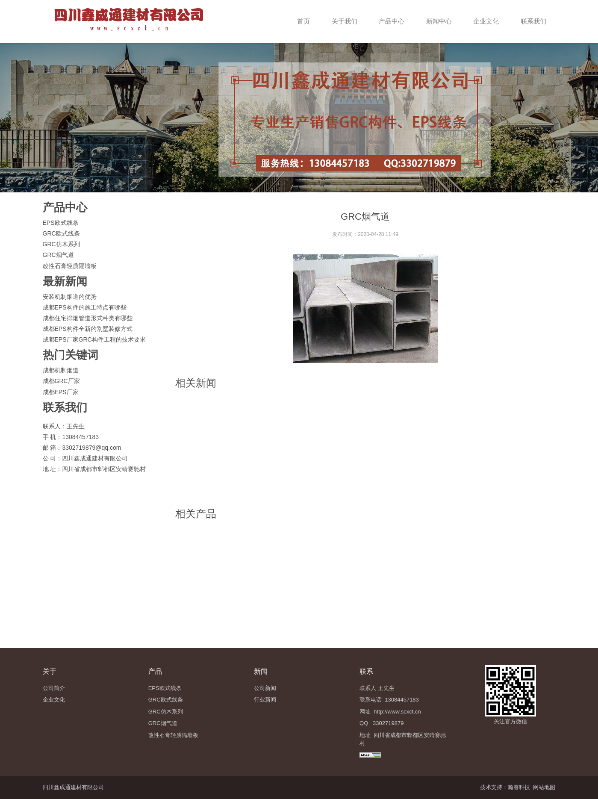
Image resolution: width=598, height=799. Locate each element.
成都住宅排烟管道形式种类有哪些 (88, 318)
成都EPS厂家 (61, 392)
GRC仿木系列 (61, 244)
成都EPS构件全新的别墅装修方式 (88, 328)
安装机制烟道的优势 (70, 296)
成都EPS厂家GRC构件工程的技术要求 (94, 339)
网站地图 (544, 787)
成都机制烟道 (61, 370)
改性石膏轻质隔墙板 (70, 265)
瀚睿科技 (519, 787)
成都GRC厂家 (61, 380)
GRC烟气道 (58, 254)
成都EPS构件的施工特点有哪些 (85, 307)
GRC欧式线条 (61, 233)
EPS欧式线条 (61, 222)
